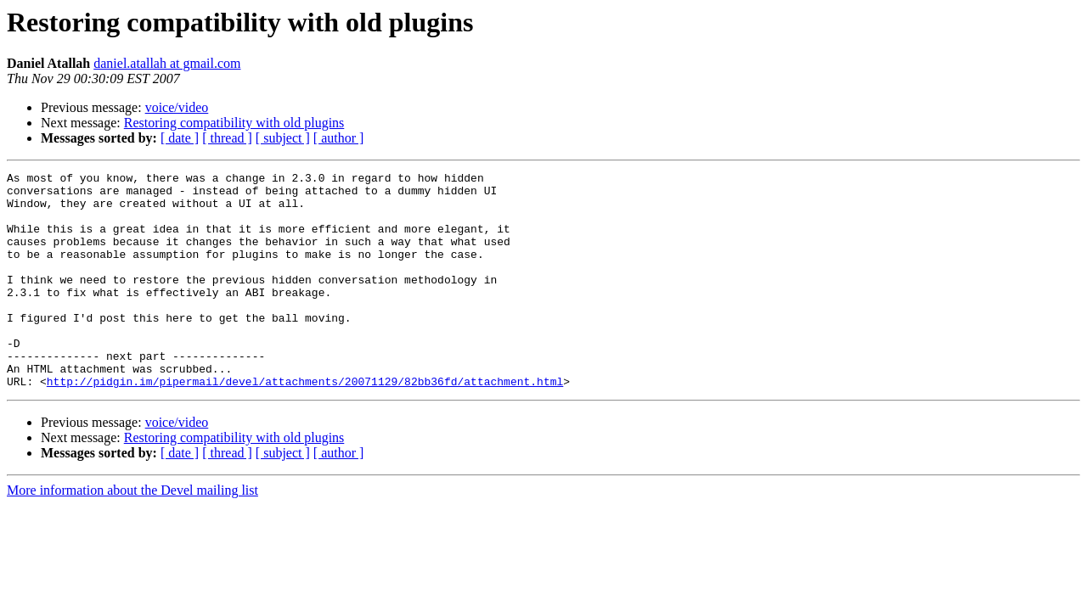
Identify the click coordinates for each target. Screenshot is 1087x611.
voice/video (177, 107)
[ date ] (180, 138)
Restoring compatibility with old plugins (234, 122)
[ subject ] (283, 138)
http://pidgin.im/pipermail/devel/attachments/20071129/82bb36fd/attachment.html (305, 424)
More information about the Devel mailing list (132, 533)
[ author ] (338, 138)
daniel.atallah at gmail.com (166, 63)
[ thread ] (227, 138)
